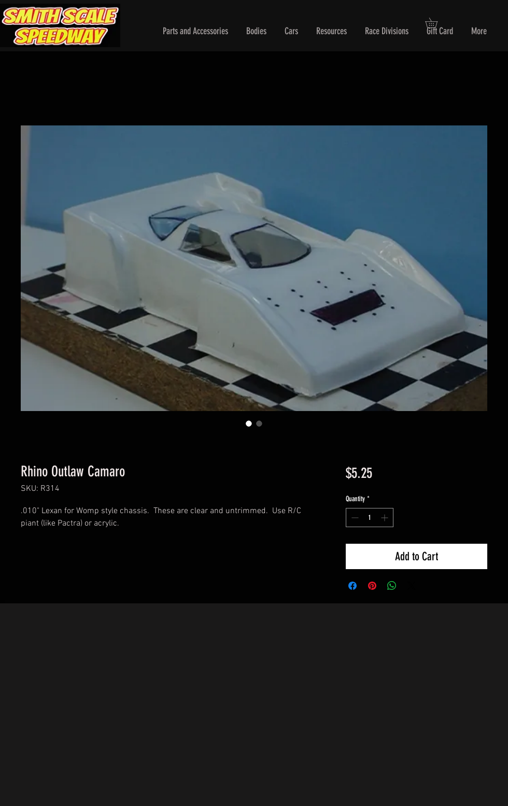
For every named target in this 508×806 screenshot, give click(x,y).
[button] (195, 31)
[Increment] (385, 517)
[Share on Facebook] (352, 585)
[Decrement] (353, 517)
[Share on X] (411, 585)
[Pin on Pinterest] (372, 585)
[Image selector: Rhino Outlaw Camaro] (249, 423)
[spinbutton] (369, 517)
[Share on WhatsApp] (392, 585)
